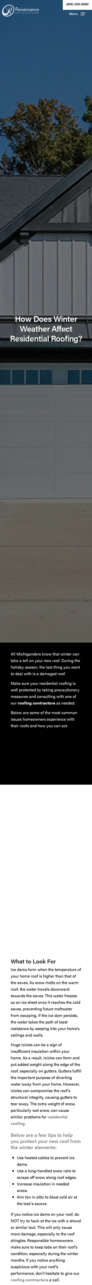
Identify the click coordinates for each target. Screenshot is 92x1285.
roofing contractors (36, 703)
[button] (77, 14)
